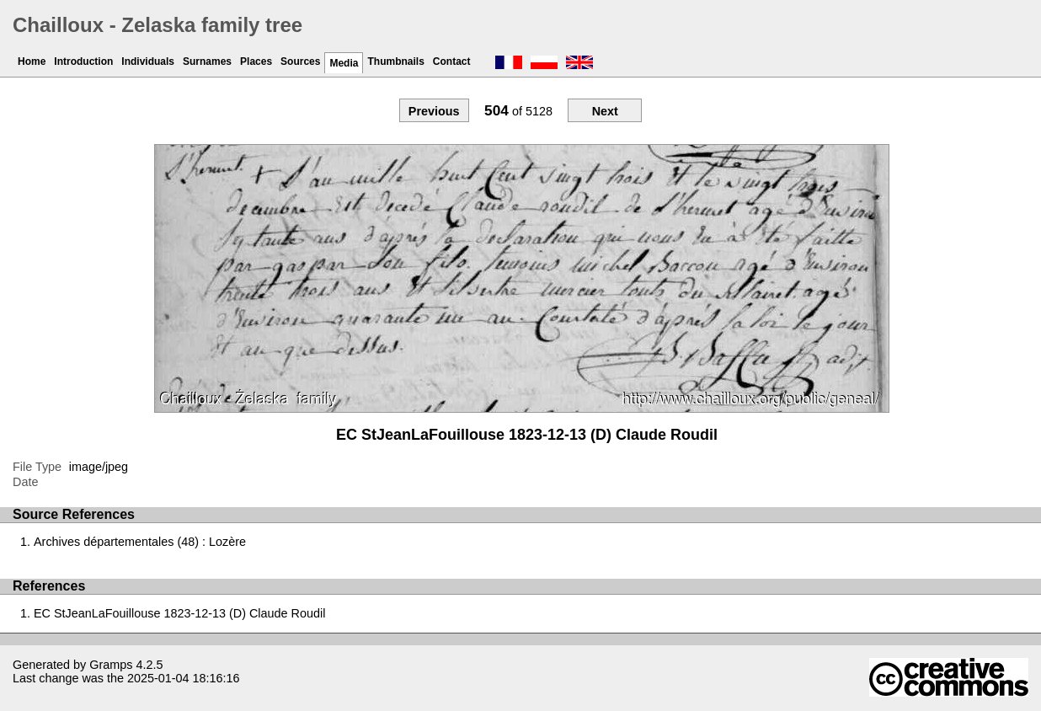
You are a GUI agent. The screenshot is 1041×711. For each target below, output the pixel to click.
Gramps (110, 664)
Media (343, 63)
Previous (434, 111)
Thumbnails (395, 61)
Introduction (83, 61)
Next (605, 111)
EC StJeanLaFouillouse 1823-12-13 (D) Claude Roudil (179, 613)
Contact (452, 61)
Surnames (207, 61)
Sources (300, 61)
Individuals (147, 61)
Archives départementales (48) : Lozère (140, 541)
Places (256, 61)
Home (31, 61)
